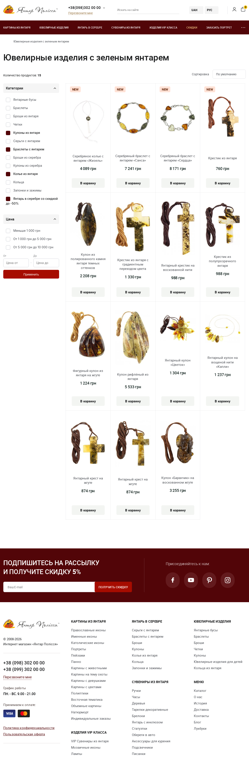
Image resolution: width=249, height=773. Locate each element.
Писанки (138, 753)
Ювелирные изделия (53, 27)
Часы (136, 697)
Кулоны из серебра (27, 165)
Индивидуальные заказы (91, 718)
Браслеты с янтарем (28, 149)
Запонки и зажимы (27, 190)
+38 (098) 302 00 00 (24, 663)
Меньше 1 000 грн (26, 230)
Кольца (18, 182)
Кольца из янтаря (207, 668)
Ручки (136, 690)
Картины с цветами (86, 687)
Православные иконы (88, 630)
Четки (17, 124)
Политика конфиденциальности (29, 728)
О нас (198, 697)
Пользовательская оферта (24, 734)
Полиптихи (79, 693)
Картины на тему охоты (89, 674)
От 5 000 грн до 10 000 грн (33, 247)
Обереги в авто (143, 735)
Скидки (191, 27)
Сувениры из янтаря (125, 27)
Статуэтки (139, 728)
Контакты (201, 716)
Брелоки (138, 716)
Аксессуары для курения (151, 741)
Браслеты (20, 108)
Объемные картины (86, 706)
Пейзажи (78, 655)
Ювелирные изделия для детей (218, 661)
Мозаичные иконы (86, 747)
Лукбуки (200, 728)
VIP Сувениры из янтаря (90, 741)
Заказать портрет (219, 27)
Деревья (138, 703)
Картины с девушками (88, 680)
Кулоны (138, 649)
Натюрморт (80, 712)
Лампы (76, 753)
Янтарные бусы (24, 99)
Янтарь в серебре (90, 27)
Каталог (200, 690)
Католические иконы (87, 642)
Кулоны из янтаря (26, 132)
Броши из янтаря (26, 116)
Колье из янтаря (25, 174)
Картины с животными (89, 668)
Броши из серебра (27, 157)
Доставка (201, 709)
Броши (137, 642)
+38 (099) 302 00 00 (24, 669)
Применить (31, 274)
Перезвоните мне (80, 13)
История (200, 703)
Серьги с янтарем (26, 141)
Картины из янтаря (16, 27)
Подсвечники (142, 747)
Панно (76, 661)
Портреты (78, 649)
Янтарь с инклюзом (147, 722)
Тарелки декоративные (150, 709)
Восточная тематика (86, 699)
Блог (197, 722)
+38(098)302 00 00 (84, 7)
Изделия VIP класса (163, 27)
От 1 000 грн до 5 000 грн (32, 239)
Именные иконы (84, 636)
